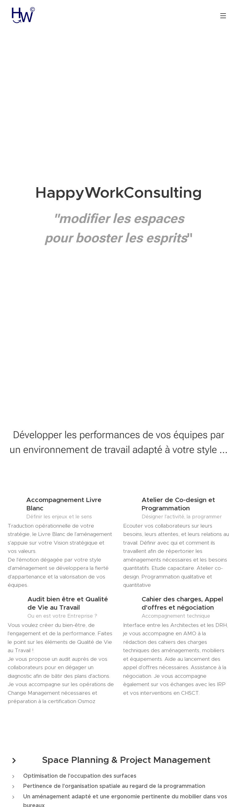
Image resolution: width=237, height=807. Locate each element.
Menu (223, 15)
